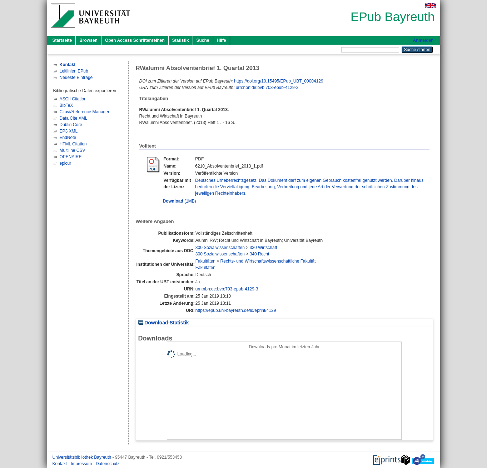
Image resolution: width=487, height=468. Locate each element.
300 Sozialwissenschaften (220, 247)
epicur (65, 163)
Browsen (88, 40)
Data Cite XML (74, 118)
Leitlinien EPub (74, 71)
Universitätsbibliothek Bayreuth (83, 457)
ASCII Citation (73, 98)
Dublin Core (71, 124)
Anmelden (423, 40)
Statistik (180, 40)
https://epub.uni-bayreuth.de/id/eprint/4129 (235, 310)
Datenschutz (108, 463)
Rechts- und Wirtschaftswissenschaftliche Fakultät (268, 261)
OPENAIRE (71, 156)
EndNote (68, 137)
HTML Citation (73, 143)
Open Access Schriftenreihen (135, 40)
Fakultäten (205, 261)
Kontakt (60, 463)
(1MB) (179, 201)
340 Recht (259, 254)
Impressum (82, 463)
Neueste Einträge (76, 77)
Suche (203, 40)
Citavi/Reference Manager (84, 111)
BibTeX (66, 105)
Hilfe (221, 40)
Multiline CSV (72, 150)
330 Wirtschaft (263, 247)
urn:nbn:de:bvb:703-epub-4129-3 (267, 87)
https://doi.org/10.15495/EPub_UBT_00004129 (278, 81)
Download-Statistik (163, 322)
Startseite (62, 40)
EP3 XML (69, 131)
